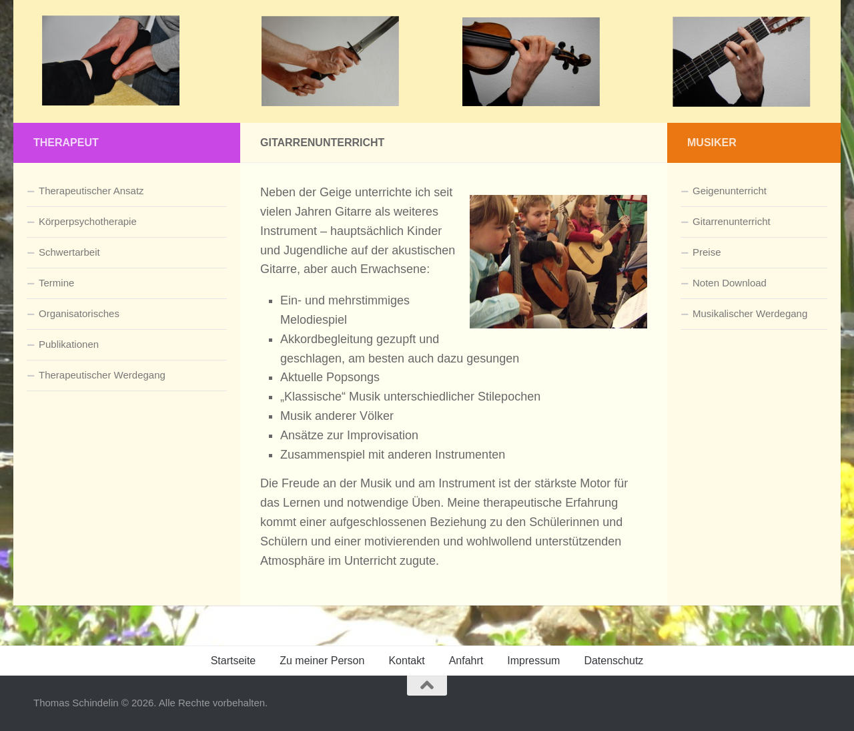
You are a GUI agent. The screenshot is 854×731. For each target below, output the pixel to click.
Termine (56, 282)
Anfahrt (466, 660)
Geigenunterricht (730, 190)
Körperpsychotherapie (88, 221)
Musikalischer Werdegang (750, 313)
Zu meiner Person (322, 660)
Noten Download (730, 282)
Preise (707, 252)
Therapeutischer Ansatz (91, 190)
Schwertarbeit (69, 252)
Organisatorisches (79, 313)
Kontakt (406, 660)
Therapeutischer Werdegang (102, 375)
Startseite (233, 660)
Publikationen (69, 344)
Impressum (533, 660)
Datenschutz (613, 660)
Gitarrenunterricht (732, 221)
